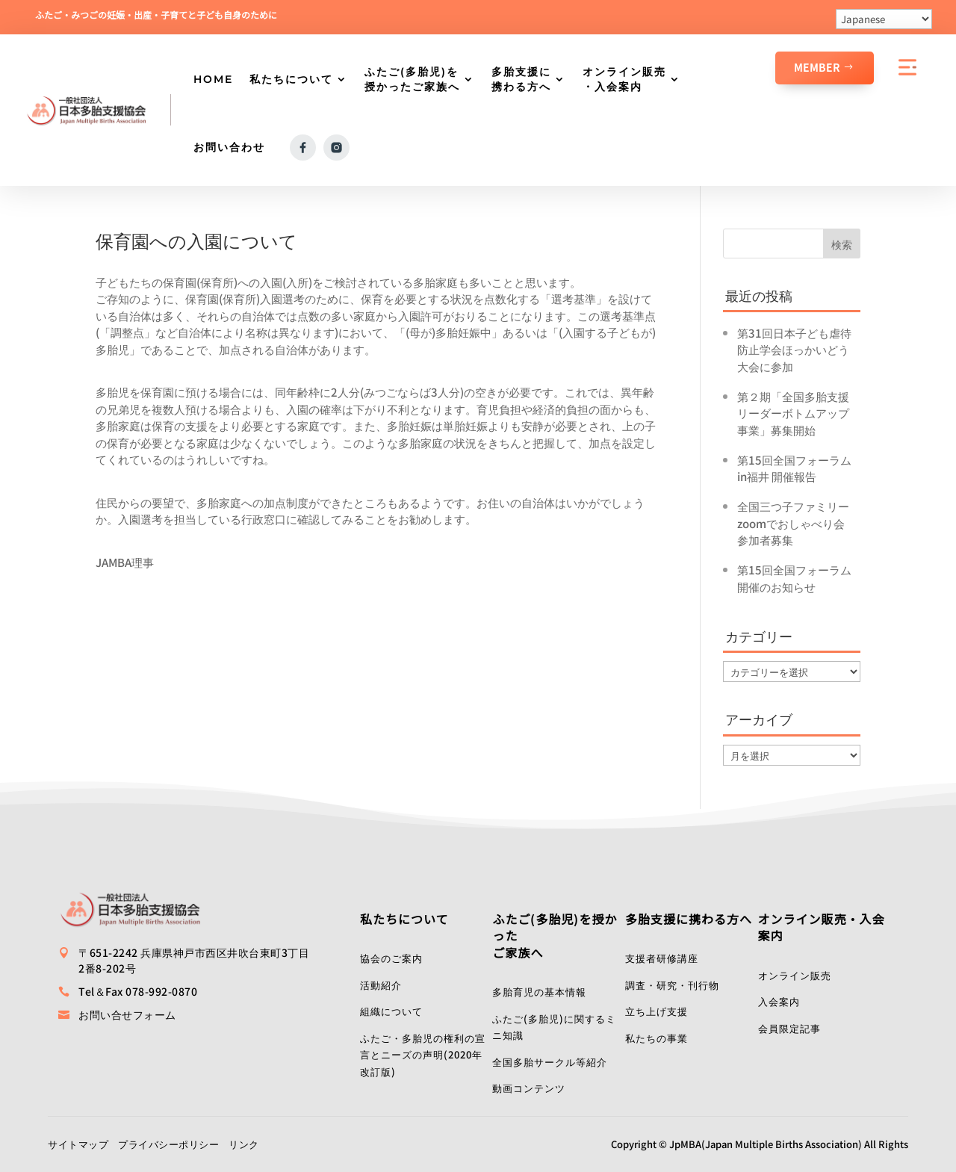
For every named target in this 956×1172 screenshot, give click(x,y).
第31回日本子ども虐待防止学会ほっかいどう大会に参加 (794, 349)
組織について (391, 1011)
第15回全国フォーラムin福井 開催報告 (794, 468)
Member (817, 67)
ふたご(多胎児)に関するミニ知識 (554, 1027)
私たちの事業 (656, 1038)
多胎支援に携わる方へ (521, 79)
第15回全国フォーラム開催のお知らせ (794, 578)
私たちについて (291, 79)
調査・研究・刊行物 (672, 985)
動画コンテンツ (528, 1088)
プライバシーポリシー (168, 1144)
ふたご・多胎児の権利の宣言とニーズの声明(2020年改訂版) (422, 1055)
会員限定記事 (789, 1028)
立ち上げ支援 (656, 1011)
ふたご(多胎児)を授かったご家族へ (412, 79)
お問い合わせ (229, 147)
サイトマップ (78, 1144)
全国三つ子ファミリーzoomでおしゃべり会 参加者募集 (796, 523)
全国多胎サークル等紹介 (549, 1062)
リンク (244, 1144)
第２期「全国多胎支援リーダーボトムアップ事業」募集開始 (793, 413)
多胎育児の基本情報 (539, 992)
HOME (213, 79)
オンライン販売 (794, 975)
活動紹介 (381, 985)
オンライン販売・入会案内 (624, 79)
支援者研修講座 (661, 958)
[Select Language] (884, 19)
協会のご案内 (391, 958)
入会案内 (779, 1001)
